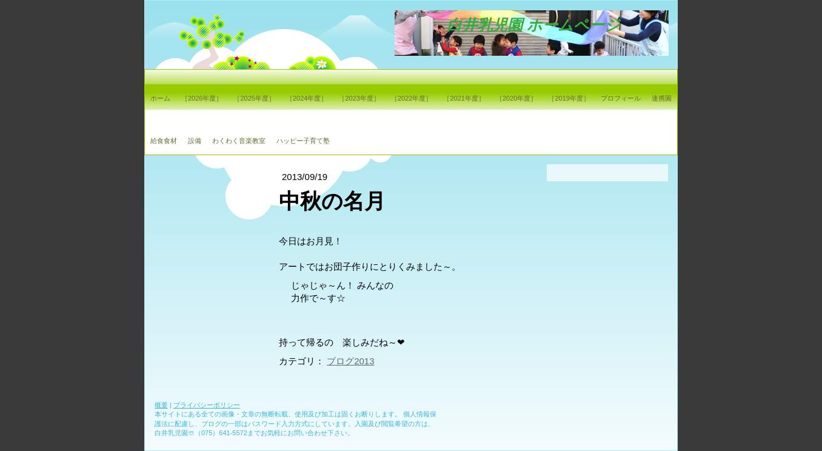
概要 (161, 405)
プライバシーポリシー (206, 405)
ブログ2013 (350, 361)
